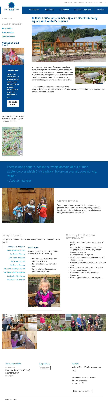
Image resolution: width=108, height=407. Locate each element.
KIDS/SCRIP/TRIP (12, 373)
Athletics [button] (100, 10)
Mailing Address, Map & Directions (85, 378)
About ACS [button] (49, 10)
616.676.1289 (80, 367)
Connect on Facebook (83, 391)
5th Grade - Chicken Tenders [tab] (14, 269)
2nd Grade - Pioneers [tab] (17, 258)
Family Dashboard (79, 2)
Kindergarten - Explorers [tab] (16, 251)
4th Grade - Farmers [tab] (17, 265)
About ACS (8, 18)
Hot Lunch (9, 376)
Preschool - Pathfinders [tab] (16, 247)
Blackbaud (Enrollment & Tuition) (17, 370)
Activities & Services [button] (82, 10)
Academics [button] (64, 10)
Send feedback (10, 399)
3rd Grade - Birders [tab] (18, 261)
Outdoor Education (12, 24)
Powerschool (10, 367)
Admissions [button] (34, 10)
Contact (90, 2)
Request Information (80, 380)
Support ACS (68, 2)
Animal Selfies (7, 28)
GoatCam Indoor (8, 32)
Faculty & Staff (77, 383)
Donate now (44, 368)
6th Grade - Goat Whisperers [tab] (14, 272)
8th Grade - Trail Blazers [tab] (16, 280)
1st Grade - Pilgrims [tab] (17, 254)
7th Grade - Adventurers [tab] (16, 276)
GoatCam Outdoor (8, 37)
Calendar (99, 2)
